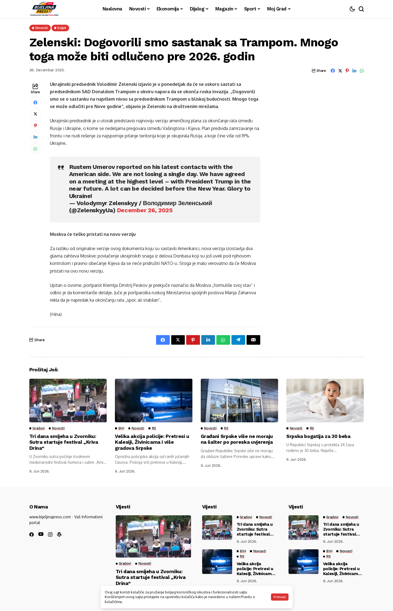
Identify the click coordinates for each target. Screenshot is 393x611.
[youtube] (40, 534)
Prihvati (280, 597)
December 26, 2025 (145, 210)
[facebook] (31, 534)
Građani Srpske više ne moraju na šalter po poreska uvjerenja (237, 439)
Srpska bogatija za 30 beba (318, 436)
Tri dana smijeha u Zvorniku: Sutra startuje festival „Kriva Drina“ (64, 442)
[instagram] (50, 534)
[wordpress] (59, 534)
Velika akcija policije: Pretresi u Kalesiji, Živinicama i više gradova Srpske (152, 442)
